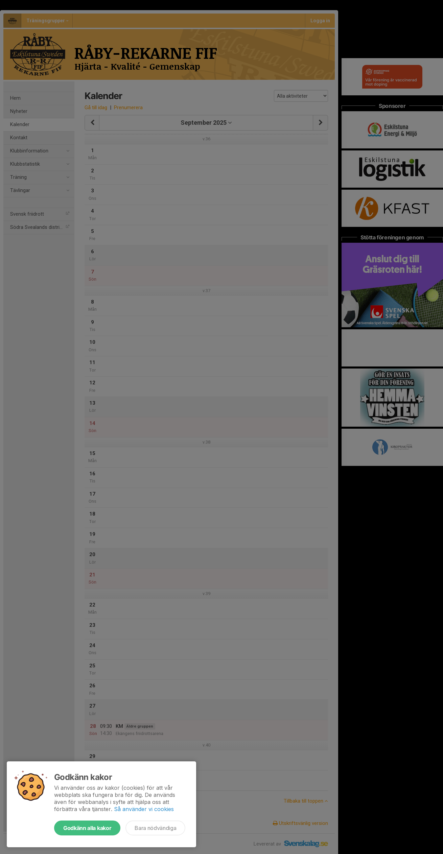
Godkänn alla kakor (87, 828)
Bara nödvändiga (155, 828)
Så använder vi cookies (144, 809)
